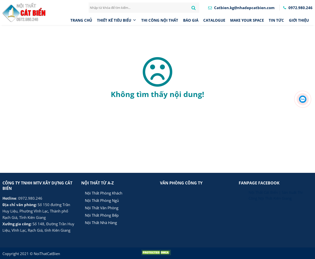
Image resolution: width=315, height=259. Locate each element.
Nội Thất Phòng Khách (103, 193)
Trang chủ (81, 20)
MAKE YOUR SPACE (247, 20)
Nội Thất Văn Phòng (101, 207)
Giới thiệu (299, 20)
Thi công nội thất (159, 20)
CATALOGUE (214, 20)
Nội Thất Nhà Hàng (101, 222)
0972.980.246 (298, 7)
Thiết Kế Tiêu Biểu (116, 20)
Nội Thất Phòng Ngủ (102, 200)
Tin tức (276, 20)
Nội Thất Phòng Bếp (102, 215)
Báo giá (190, 20)
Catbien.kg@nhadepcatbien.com (241, 7)
